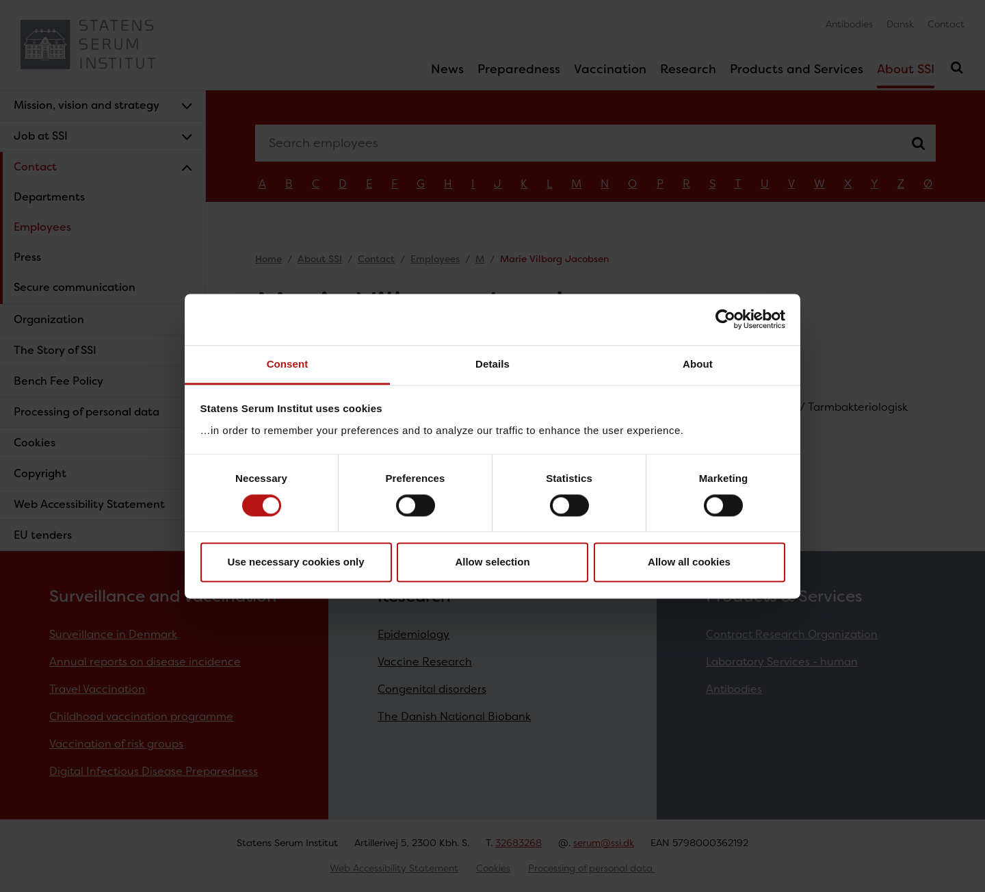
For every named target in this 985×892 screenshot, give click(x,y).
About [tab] (698, 364)
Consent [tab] (287, 364)
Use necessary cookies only (295, 562)
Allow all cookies (689, 562)
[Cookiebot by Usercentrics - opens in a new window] (725, 319)
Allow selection (492, 562)
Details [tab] (492, 364)
